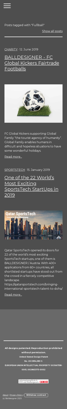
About (5, 395)
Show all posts (52, 31)
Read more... (13, 156)
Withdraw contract (36, 395)
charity (11, 49)
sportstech (14, 170)
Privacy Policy (16, 395)
